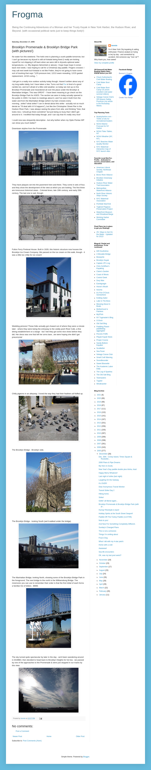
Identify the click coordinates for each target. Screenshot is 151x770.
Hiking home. (104, 494)
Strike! (101, 497)
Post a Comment (22, 731)
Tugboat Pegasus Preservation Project (104, 208)
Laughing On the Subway (109, 480)
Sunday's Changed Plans (109, 527)
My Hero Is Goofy (106, 466)
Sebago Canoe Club (104, 354)
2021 (99, 395)
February (103, 591)
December (103, 454)
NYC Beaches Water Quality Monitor (104, 143)
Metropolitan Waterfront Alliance (103, 189)
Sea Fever (100, 351)
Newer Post (17, 736)
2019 (99, 402)
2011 (99, 430)
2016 (99, 412)
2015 (99, 416)
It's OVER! (103, 483)
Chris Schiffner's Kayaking (102, 267)
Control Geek (101, 277)
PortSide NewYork (103, 204)
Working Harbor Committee (102, 218)
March (102, 588)
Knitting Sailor (101, 298)
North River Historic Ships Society (104, 194)
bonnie (114, 45)
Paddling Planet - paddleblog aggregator (103, 329)
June (101, 577)
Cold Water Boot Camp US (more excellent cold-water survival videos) (104, 91)
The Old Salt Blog (103, 375)
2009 (99, 437)
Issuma (99, 290)
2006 (99, 447)
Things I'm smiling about (108, 534)
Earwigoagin (101, 284)
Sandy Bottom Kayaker (102, 344)
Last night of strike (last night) (110, 476)
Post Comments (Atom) (32, 741)
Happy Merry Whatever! (108, 473)
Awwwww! (103, 548)
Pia (64, 84)
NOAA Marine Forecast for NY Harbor (102, 126)
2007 (99, 444)
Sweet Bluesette (102, 363)
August (102, 570)
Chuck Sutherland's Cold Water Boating (104, 78)
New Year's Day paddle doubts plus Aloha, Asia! (118, 469)
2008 (99, 440)
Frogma (27, 14)
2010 (99, 433)
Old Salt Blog (101, 323)
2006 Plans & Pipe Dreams (109, 462)
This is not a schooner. (108, 531)
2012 (99, 426)
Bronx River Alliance (104, 175)
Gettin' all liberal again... (108, 501)
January (102, 595)
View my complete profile (104, 63)
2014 (99, 419)
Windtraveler (101, 384)
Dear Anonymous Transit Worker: (112, 487)
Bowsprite (100, 257)
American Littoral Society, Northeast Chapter (103, 169)
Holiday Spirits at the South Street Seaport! (116, 513)
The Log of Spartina (104, 372)
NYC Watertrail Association (102, 200)
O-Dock (99, 320)
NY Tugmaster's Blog (104, 317)
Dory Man (100, 280)
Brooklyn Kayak (102, 260)
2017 (99, 409)
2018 (99, 405)
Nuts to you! (103, 520)
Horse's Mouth (102, 287)
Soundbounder (102, 360)
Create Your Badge (126, 97)
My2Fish (99, 314)
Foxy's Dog (103, 538)
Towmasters (101, 378)
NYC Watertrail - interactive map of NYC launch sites (103, 149)
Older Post (80, 736)
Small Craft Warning (104, 357)
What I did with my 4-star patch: (111, 541)
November (103, 560)
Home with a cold (105, 545)
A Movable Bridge (103, 254)
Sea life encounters (106, 552)
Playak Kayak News (104, 337)
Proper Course (102, 340)
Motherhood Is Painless (102, 310)
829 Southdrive (102, 251)
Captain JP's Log (103, 263)
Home (49, 736)
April (101, 584)
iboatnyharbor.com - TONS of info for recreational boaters (104, 119)
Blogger (86, 757)
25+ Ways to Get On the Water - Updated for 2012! (104, 234)
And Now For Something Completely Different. (117, 524)
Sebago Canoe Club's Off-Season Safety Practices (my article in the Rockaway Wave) (105, 101)
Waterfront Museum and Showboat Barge (104, 213)
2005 (99, 451)
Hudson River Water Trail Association (104, 184)
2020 (99, 398)
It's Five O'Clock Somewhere (102, 294)
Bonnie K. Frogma (125, 73)
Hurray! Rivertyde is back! (109, 510)
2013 (99, 423)
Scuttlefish (100, 348)
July (101, 574)
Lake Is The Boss (103, 301)
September (103, 567)
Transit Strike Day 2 (106, 490)
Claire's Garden (102, 271)
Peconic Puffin (102, 334)
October (102, 563)
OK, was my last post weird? (110, 555)
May (101, 581)
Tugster (99, 381)
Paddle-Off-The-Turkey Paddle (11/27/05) (115, 517)
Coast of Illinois (102, 274)
